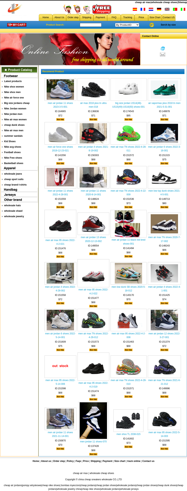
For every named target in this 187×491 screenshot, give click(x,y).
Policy (70, 461)
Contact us (148, 461)
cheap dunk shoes (14, 125)
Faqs (78, 461)
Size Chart (155, 17)
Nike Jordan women (15, 108)
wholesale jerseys (129, 489)
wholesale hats (12, 205)
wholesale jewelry (14, 216)
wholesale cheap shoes (164, 2)
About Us (59, 17)
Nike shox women (14, 86)
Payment (100, 17)
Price (141, 17)
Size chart (119, 461)
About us (46, 461)
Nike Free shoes (13, 157)
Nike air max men (13, 130)
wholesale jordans (126, 485)
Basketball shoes (13, 163)
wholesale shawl (13, 211)
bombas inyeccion (70, 485)
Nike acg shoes (12, 147)
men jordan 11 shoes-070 (93, 441)
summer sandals (13, 136)
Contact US (169, 17)
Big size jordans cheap (16, 103)
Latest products (13, 81)
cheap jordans (87, 485)
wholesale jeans (13, 173)
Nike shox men (12, 92)
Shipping (86, 17)
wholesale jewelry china (69, 489)
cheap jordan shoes (106, 485)
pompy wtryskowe (31, 485)
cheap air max (143, 2)
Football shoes (12, 152)
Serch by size (168, 24)
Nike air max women (15, 119)
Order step (73, 17)
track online (133, 461)
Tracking (127, 17)
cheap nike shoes (51, 485)
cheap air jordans (13, 485)
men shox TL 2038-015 (129, 434)
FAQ (114, 17)
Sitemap (182, 2)
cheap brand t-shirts (15, 184)
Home (46, 17)
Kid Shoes (10, 141)
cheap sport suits (13, 179)
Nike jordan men (13, 114)
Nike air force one (14, 97)
